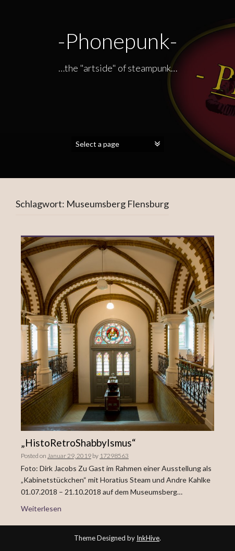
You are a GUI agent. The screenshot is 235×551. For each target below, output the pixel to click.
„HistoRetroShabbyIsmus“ (78, 443)
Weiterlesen (41, 508)
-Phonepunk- (117, 41)
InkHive (148, 538)
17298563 (114, 456)
